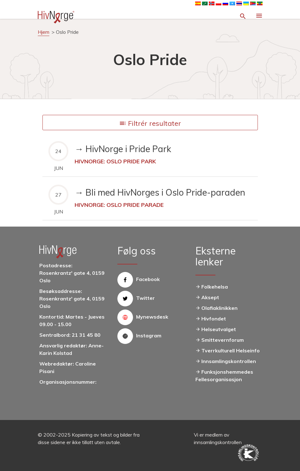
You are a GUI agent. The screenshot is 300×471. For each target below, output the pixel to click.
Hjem (43, 32)
